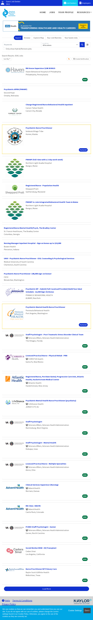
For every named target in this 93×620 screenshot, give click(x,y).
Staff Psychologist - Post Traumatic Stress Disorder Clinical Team (54, 334)
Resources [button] (83, 12)
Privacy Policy (9, 604)
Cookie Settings (75, 610)
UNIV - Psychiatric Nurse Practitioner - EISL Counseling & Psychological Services (39, 258)
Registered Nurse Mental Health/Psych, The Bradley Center (30, 228)
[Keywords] (22, 44)
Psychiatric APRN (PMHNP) (15, 89)
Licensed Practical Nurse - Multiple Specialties (46, 463)
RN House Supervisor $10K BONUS (40, 68)
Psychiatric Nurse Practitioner (39, 128)
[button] (87, 44)
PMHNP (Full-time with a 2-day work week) (44, 159)
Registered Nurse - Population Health (42, 185)
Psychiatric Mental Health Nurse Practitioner (45, 307)
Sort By (6, 59)
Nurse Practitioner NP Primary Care (41, 569)
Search (18, 38)
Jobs (52, 12)
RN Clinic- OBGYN (33, 506)
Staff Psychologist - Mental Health (41, 442)
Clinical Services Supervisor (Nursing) (42, 485)
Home (43, 12)
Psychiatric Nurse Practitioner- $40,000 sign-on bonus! (27, 273)
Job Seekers (70, 2)
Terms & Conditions (22, 600)
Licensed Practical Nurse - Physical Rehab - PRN (46, 355)
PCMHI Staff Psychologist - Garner (41, 527)
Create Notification (81, 59)
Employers (85, 2)
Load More (46, 589)
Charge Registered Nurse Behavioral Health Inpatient (49, 104)
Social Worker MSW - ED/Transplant (41, 548)
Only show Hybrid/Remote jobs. (19, 49)
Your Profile (66, 12)
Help (6, 600)
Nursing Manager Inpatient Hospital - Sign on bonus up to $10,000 (32, 243)
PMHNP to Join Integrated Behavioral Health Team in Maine (52, 202)
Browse (27, 38)
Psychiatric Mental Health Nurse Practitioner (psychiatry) (51, 400)
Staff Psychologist (34, 421)
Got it (87, 610)
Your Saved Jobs (71, 38)
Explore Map (39, 38)
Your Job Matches (54, 38)
